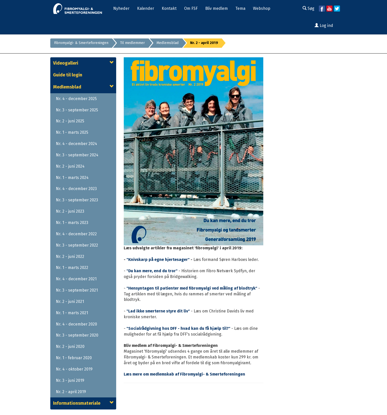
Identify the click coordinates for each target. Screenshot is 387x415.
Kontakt (169, 8)
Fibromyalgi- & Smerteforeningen (81, 43)
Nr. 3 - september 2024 (77, 155)
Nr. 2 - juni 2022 (70, 256)
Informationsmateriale (76, 403)
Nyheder (121, 8)
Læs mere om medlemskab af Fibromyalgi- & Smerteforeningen (184, 374)
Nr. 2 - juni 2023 (70, 211)
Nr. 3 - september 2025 (77, 110)
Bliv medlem (216, 8)
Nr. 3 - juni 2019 (70, 380)
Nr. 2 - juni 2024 (70, 166)
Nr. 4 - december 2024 (76, 143)
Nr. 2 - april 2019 (71, 391)
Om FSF (191, 8)
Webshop (261, 8)
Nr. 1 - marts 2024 (72, 177)
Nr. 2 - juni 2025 (70, 121)
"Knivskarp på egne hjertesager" (158, 259)
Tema (240, 8)
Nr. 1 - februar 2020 (74, 357)
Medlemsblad (167, 43)
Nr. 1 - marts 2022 (72, 267)
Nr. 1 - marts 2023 (72, 222)
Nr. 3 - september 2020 (77, 335)
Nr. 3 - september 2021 (77, 290)
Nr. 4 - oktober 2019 (74, 369)
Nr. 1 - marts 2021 (72, 312)
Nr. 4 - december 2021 (76, 278)
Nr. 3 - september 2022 (77, 245)
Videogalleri (65, 63)
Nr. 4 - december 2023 (76, 188)
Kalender (145, 8)
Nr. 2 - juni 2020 (70, 346)
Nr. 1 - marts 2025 (72, 132)
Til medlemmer (132, 43)
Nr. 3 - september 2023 (77, 200)
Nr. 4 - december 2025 (76, 98)
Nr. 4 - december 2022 (76, 234)
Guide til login (67, 75)
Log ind (324, 25)
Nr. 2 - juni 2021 (70, 301)
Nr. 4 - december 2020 (76, 324)
